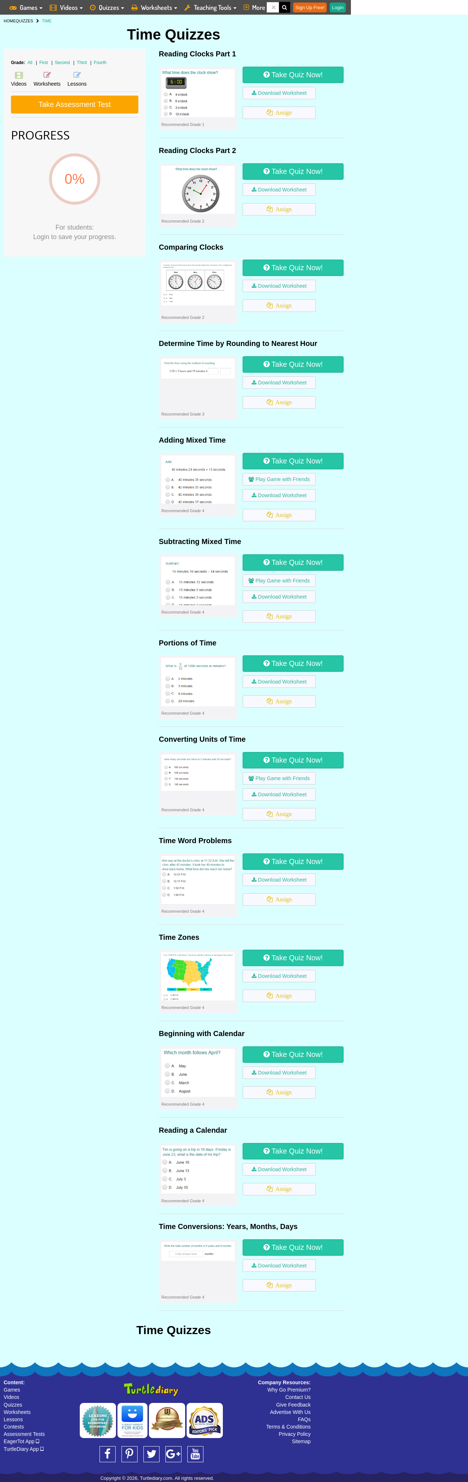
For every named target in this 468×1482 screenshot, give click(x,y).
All (29, 62)
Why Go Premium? (289, 1390)
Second (63, 62)
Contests (14, 1427)
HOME (10, 21)
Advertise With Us (290, 1412)
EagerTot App (21, 1441)
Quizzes (13, 1405)
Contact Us (298, 1397)
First (44, 62)
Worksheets (17, 1412)
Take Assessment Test (74, 104)
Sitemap (301, 1441)
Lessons (13, 1419)
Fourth (100, 62)
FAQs (304, 1419)
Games (12, 1390)
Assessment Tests (24, 1434)
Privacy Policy (295, 1434)
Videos (11, 1397)
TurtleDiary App (24, 1449)
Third (82, 62)
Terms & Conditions (288, 1427)
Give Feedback (293, 1405)
